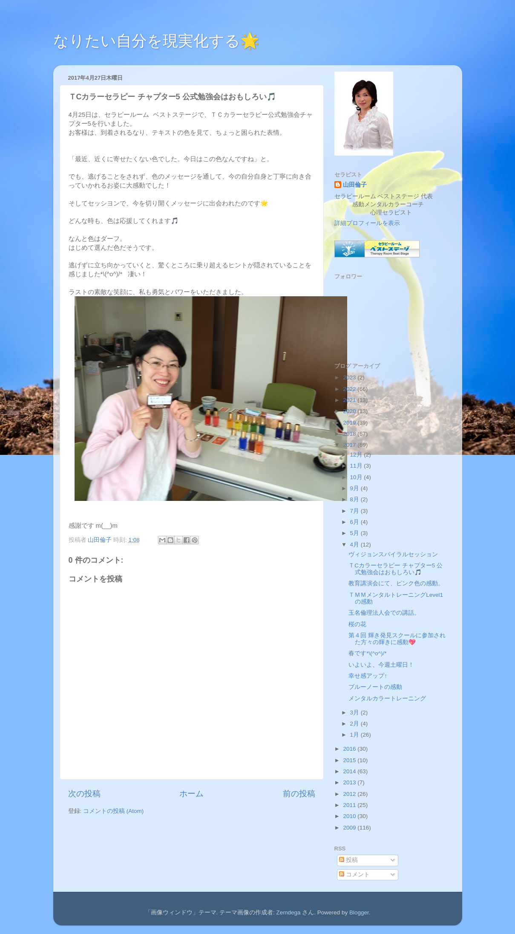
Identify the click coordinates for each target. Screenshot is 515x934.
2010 (350, 816)
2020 (350, 411)
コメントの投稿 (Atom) (113, 811)
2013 (350, 782)
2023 (350, 377)
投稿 (348, 860)
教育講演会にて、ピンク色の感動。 (396, 583)
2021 (350, 400)
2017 (350, 445)
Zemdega (288, 912)
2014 (350, 771)
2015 (350, 760)
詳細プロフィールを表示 (367, 223)
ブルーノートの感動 (375, 687)
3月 (355, 712)
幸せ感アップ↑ (367, 676)
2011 (350, 805)
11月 (357, 466)
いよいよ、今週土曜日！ (381, 665)
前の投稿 (299, 793)
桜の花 (357, 624)
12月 (357, 454)
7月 (355, 511)
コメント (354, 874)
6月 (355, 522)
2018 (350, 434)
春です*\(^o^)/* (367, 653)
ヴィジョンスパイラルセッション (393, 554)
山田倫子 (355, 185)
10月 (357, 477)
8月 (355, 499)
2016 (350, 749)
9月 (355, 488)
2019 (350, 422)
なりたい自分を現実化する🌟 (156, 40)
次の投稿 (84, 793)
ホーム (191, 793)
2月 (355, 723)
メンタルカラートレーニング (387, 698)
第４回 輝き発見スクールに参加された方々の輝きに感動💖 (397, 638)
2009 (350, 827)
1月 (355, 735)
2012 (350, 794)
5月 (355, 533)
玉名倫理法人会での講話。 (384, 613)
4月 (355, 544)
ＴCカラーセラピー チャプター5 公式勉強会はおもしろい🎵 (395, 568)
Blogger (359, 912)
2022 (350, 389)
